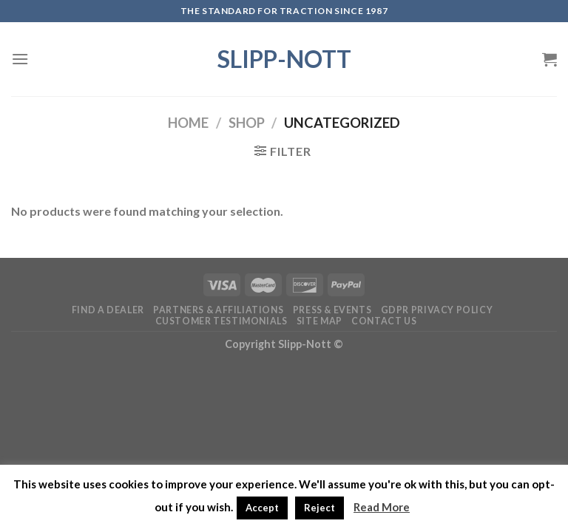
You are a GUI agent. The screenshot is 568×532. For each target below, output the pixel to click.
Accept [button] (262, 508)
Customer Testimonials (221, 321)
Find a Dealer (108, 310)
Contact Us (383, 321)
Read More (382, 507)
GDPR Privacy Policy (437, 310)
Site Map (319, 321)
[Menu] (20, 59)
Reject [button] (319, 508)
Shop (247, 123)
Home (188, 123)
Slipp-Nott (284, 59)
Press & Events (332, 310)
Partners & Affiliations (218, 310)
